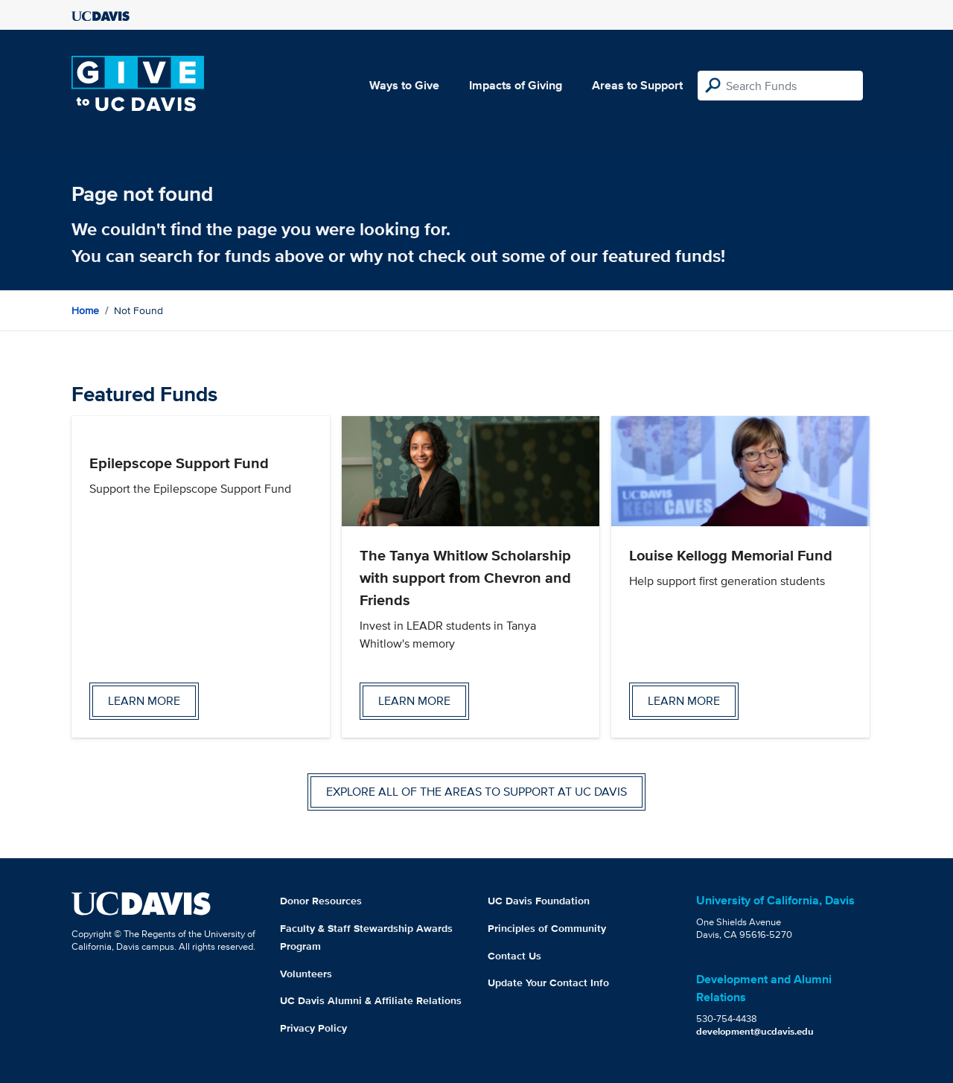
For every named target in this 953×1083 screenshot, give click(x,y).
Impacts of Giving (515, 85)
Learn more (144, 700)
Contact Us (514, 955)
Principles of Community (547, 928)
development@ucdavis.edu (755, 1031)
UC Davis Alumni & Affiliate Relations (371, 1000)
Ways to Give (404, 85)
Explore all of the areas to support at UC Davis (476, 791)
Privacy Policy (313, 1027)
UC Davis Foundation (539, 900)
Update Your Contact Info (548, 982)
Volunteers (306, 973)
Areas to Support (637, 85)
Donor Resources (321, 900)
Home (85, 310)
